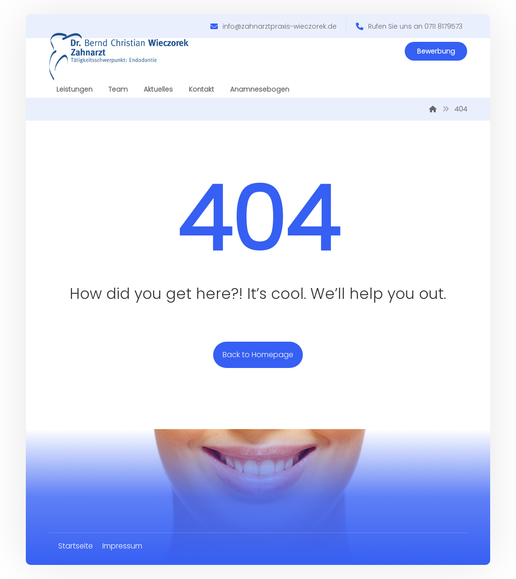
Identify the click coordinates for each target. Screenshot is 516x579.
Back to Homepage (258, 354)
